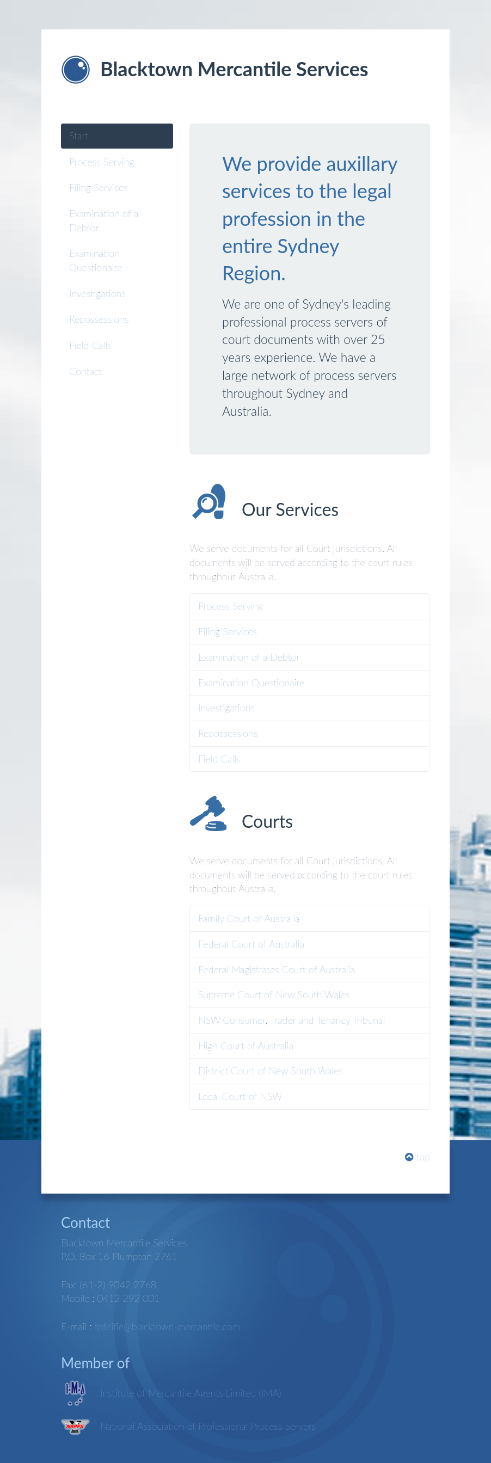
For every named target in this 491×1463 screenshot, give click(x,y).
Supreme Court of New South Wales (273, 994)
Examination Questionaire (95, 260)
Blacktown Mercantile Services (234, 69)
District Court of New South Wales (270, 1071)
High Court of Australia (245, 1046)
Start (79, 136)
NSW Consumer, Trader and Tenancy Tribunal (291, 1020)
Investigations (97, 293)
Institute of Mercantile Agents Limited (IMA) (190, 1393)
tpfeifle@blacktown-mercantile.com (167, 1326)
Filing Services (98, 187)
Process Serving (101, 162)
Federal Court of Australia (251, 944)
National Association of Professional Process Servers (208, 1426)
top (417, 1157)
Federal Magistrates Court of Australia (276, 969)
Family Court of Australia (248, 918)
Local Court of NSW (240, 1096)
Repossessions (98, 319)
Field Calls (90, 345)
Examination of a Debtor (103, 220)
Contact (85, 371)
